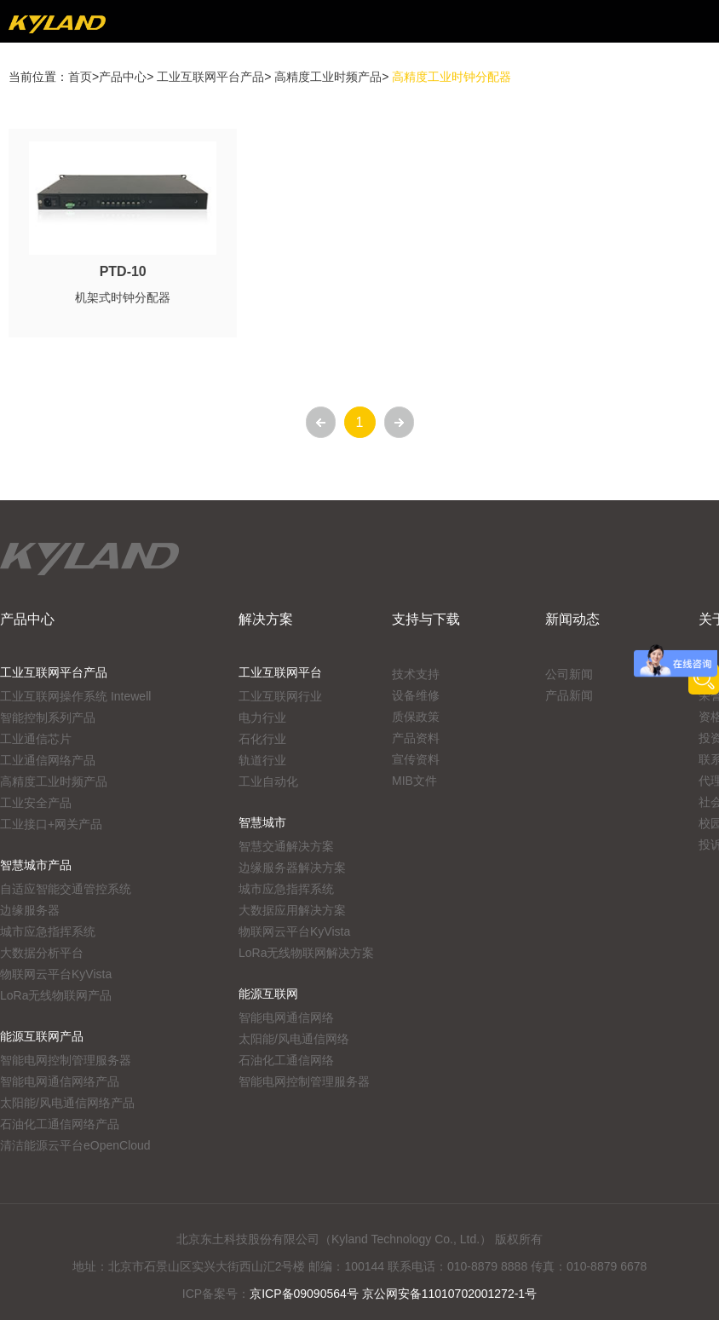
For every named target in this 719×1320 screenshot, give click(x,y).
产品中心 (123, 77)
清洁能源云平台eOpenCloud (75, 1145)
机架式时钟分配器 (122, 297)
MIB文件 (414, 780)
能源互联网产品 (41, 1036)
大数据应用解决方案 (292, 910)
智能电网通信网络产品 (59, 1081)
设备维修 (416, 695)
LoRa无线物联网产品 (56, 995)
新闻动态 (572, 619)
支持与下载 (426, 619)
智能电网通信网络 (286, 1017)
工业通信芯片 (36, 739)
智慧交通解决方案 (286, 846)
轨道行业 (262, 760)
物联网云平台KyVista (56, 974)
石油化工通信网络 (286, 1060)
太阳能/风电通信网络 (294, 1039)
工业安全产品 (36, 803)
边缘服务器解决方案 (292, 867)
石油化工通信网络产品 (59, 1124)
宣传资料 (416, 759)
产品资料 (416, 738)
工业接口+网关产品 (51, 824)
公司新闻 (569, 674)
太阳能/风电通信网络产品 (67, 1103)
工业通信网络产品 (47, 760)
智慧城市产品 (36, 865)
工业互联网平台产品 (210, 77)
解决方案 (266, 619)
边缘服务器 (30, 910)
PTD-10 (123, 271)
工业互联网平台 (280, 672)
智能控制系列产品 (47, 717)
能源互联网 (268, 993)
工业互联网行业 (280, 696)
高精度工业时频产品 (328, 77)
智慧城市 (262, 822)
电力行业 (262, 717)
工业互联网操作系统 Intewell (75, 696)
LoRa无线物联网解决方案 (306, 953)
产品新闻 (569, 695)
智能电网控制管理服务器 (65, 1060)
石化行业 (262, 739)
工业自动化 (268, 781)
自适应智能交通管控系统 (65, 889)
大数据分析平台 (41, 953)
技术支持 (416, 674)
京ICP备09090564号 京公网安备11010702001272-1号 (393, 1293)
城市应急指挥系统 (47, 931)
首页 (80, 77)
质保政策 (416, 716)
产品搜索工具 (703, 679)
